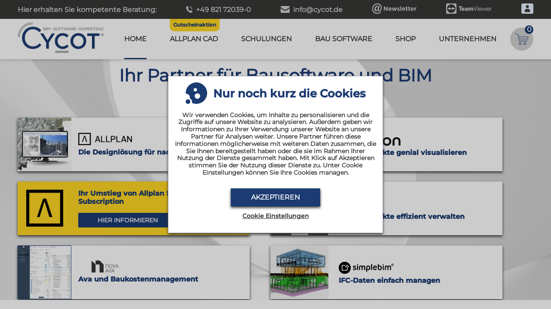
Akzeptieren (275, 197)
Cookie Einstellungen (275, 216)
